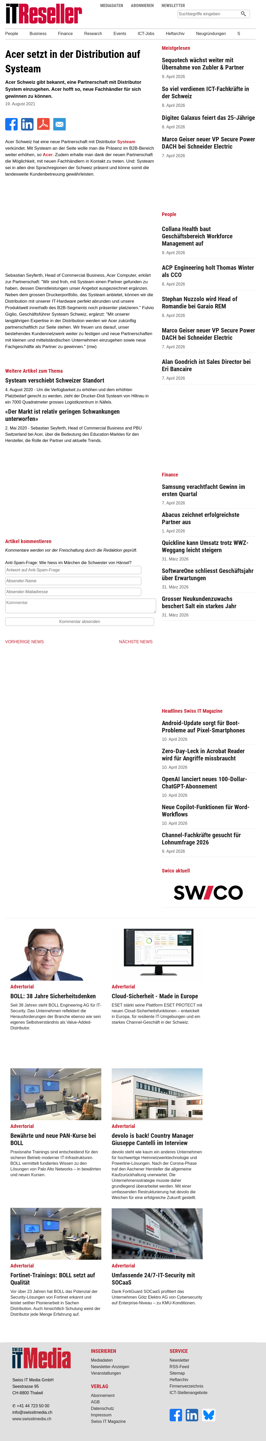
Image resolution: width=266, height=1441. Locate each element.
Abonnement (103, 1395)
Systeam (126, 141)
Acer (48, 154)
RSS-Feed (179, 1366)
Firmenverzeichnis (186, 1386)
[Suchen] (243, 14)
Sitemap (177, 1373)
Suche (236, 6)
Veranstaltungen (106, 1373)
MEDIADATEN (111, 5)
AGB (95, 1402)
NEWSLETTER (173, 5)
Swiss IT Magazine (108, 1421)
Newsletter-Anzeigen (110, 1366)
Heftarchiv (179, 1379)
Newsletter (179, 1360)
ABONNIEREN (142, 5)
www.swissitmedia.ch (31, 1419)
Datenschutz (102, 1408)
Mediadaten (102, 1360)
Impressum (101, 1415)
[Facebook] (12, 129)
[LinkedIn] (28, 129)
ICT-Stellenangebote (189, 1392)
